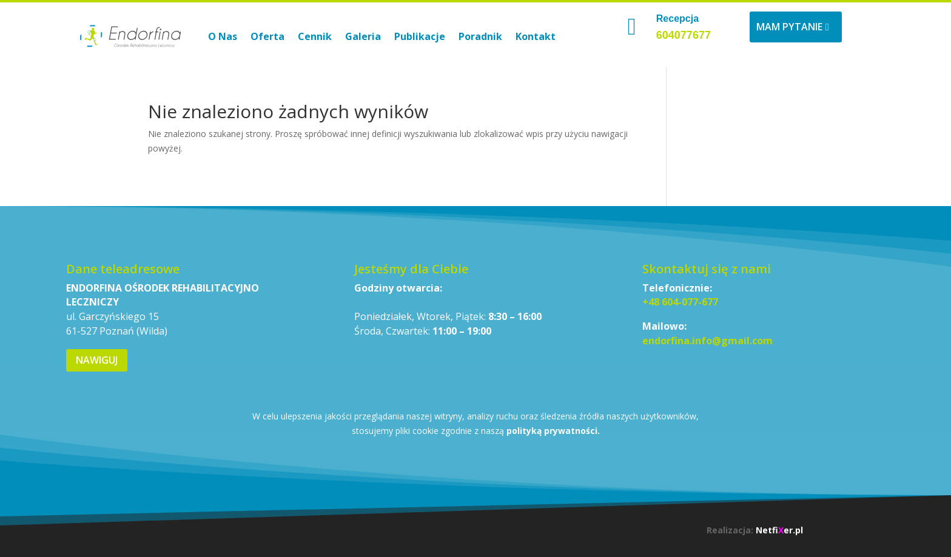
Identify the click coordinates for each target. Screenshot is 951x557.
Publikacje (419, 36)
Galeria (363, 36)
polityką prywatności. (553, 430)
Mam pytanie (789, 26)
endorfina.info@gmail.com (707, 340)
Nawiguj (97, 360)
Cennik (315, 36)
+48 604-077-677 (680, 302)
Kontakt (536, 36)
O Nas (222, 36)
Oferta (267, 36)
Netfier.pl (779, 530)
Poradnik (480, 36)
